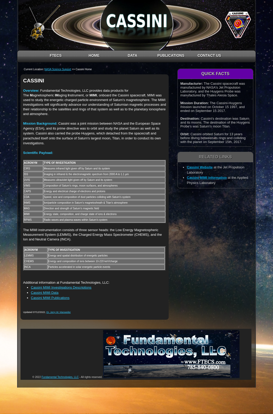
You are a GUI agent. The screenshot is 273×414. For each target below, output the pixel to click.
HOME (94, 55)
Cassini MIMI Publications (50, 298)
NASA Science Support (57, 69)
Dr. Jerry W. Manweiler (58, 312)
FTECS (56, 55)
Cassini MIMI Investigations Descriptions (61, 287)
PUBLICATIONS (171, 55)
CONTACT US (209, 55)
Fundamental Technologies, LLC (60, 377)
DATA (132, 55)
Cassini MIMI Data (44, 293)
